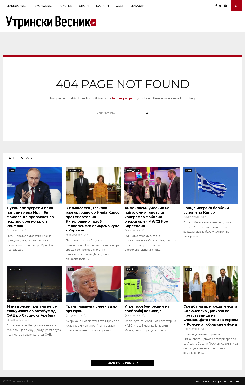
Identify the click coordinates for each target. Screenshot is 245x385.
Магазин (137, 5)
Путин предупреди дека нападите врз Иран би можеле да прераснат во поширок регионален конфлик (30, 217)
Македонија (17, 5)
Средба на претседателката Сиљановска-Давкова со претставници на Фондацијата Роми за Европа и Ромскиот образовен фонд (210, 315)
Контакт (234, 381)
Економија (44, 5)
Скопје (66, 5)
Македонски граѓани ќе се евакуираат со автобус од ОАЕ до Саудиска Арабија (32, 311)
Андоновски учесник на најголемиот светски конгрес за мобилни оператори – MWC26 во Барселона (146, 217)
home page (122, 98)
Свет (119, 5)
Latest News (19, 158)
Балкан (102, 5)
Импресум (219, 381)
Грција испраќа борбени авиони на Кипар (206, 210)
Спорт (84, 5)
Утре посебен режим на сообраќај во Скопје (147, 308)
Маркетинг (202, 381)
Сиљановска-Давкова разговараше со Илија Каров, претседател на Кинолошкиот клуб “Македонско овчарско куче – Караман (93, 219)
